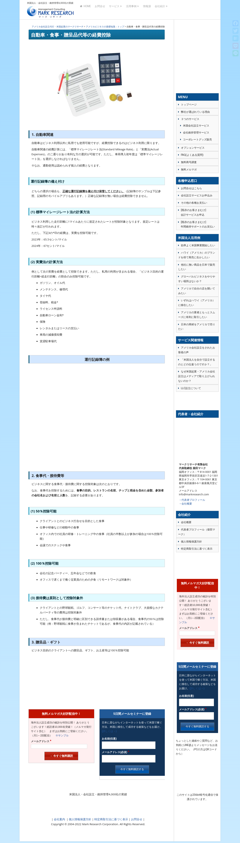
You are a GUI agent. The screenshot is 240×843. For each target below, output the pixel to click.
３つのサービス (190, 119)
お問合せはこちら (191, 188)
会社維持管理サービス (196, 132)
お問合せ (100, 9)
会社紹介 (160, 9)
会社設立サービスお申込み (196, 195)
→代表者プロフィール (192, 500)
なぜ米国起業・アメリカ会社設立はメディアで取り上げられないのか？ (196, 376)
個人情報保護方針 (79, 819)
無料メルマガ (189, 169)
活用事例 (131, 9)
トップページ (189, 104)
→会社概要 (185, 503)
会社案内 (59, 819)
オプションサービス (193, 147)
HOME (85, 9)
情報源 (147, 9)
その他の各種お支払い (194, 202)
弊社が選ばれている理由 (195, 111)
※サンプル (61, 735)
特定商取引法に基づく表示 (111, 819)
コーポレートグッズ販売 (197, 139)
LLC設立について (191, 388)
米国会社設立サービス (196, 125)
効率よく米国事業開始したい (198, 245)
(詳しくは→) (109, 731)
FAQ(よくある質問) (192, 154)
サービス (114, 9)
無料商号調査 (189, 162)
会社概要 (186, 522)
